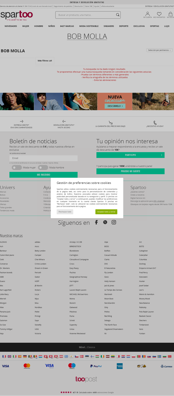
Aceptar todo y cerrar (106, 212)
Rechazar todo (65, 212)
